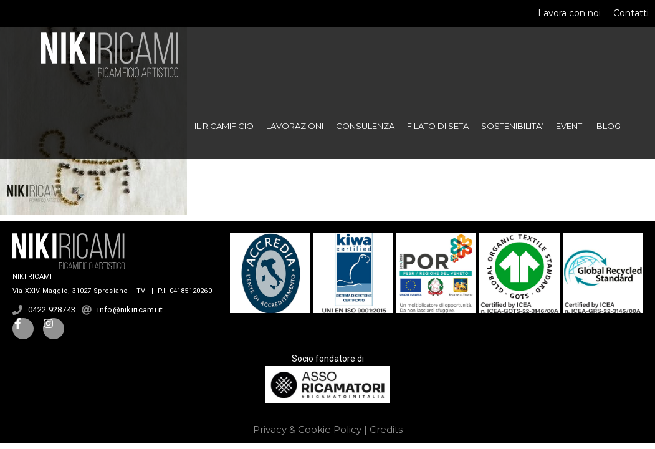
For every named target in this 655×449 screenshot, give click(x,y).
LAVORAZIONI (294, 126)
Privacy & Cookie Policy (307, 429)
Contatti (631, 13)
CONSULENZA (365, 126)
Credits (386, 429)
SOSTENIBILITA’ (512, 126)
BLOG (608, 126)
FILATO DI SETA (438, 126)
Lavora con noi (569, 13)
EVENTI (570, 126)
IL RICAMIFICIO (224, 126)
